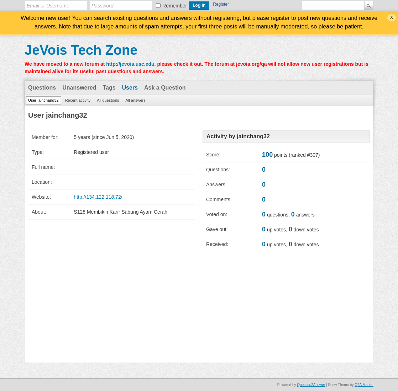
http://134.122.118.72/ (98, 197)
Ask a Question (164, 88)
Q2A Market (364, 385)
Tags (109, 88)
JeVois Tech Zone (81, 50)
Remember (174, 5)
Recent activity (78, 100)
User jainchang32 (43, 100)
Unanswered (79, 88)
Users (130, 88)
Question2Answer (311, 385)
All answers (136, 100)
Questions (42, 88)
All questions (108, 100)
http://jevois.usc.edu (130, 64)
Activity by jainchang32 (238, 136)
